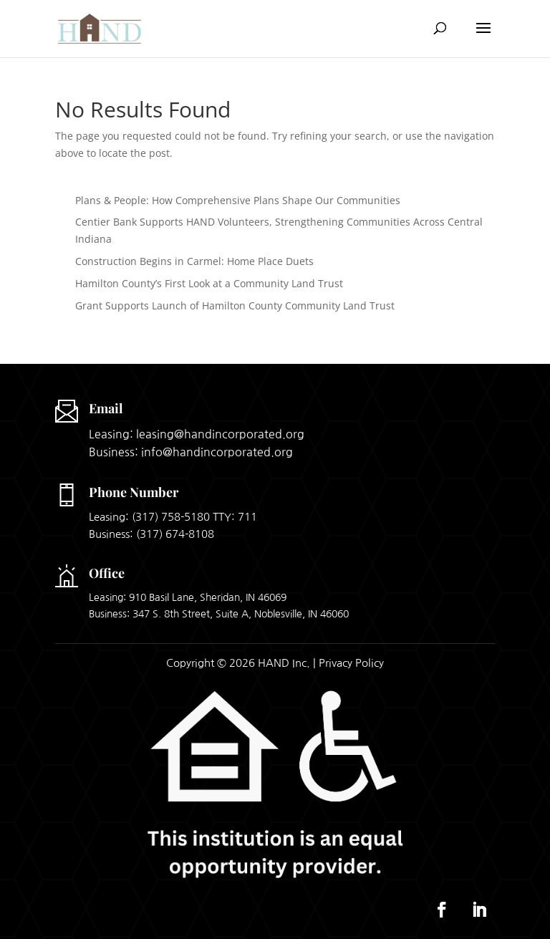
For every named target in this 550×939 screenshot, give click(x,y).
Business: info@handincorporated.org (191, 452)
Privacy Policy (351, 663)
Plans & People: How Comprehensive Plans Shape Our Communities (237, 200)
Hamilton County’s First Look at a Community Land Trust (209, 283)
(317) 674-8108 (175, 534)
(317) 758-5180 (171, 516)
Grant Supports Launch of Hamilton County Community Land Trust (235, 305)
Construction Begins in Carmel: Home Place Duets (194, 261)
